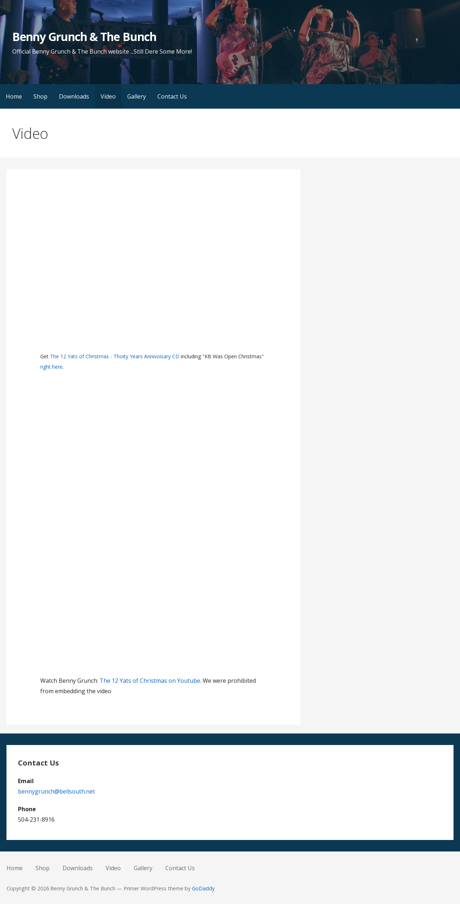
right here (51, 366)
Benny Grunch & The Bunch (84, 36)
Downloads (74, 96)
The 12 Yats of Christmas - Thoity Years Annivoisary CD (114, 356)
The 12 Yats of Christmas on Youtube (150, 681)
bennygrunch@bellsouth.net (56, 791)
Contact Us (172, 96)
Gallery (136, 96)
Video (108, 96)
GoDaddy (203, 888)
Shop (40, 96)
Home (14, 96)
